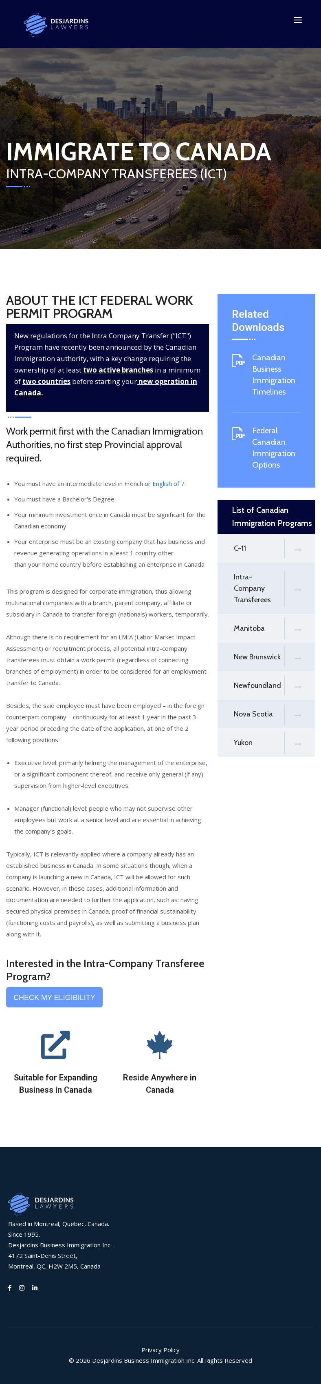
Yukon (274, 743)
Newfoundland (274, 686)
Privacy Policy (160, 1350)
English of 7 (168, 484)
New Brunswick (274, 657)
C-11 (274, 549)
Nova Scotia (274, 714)
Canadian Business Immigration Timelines (273, 375)
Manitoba (274, 628)
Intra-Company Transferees (274, 588)
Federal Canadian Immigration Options (273, 448)
